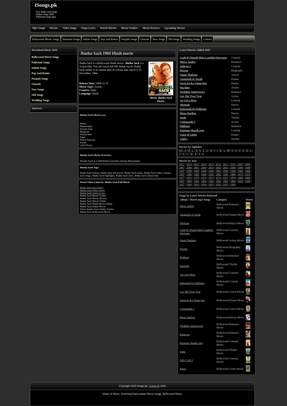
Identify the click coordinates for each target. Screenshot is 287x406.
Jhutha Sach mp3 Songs (91, 187)
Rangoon (184, 334)
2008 (247, 164)
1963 (211, 181)
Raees (183, 368)
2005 (196, 167)
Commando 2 (187, 308)
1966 (189, 181)
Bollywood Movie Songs (45, 39)
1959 (240, 181)
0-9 (181, 150)
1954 (203, 184)
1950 (233, 184)
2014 (203, 164)
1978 (247, 174)
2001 (225, 167)
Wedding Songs (191, 39)
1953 (211, 184)
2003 (211, 167)
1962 (218, 181)
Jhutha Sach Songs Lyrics (92, 193)
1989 (240, 171)
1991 (225, 171)
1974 (203, 177)
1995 (196, 171)
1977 (181, 177)
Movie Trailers (129, 28)
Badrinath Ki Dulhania (192, 283)
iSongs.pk (46, 5)
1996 (189, 171)
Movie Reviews (151, 28)
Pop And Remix (109, 39)
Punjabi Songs (129, 39)
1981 (225, 174)
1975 (196, 177)
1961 (225, 181)
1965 (196, 181)
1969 (240, 177)
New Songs (159, 39)
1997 (181, 171)
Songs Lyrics (88, 28)
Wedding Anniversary (191, 326)
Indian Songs (90, 39)
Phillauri (184, 257)
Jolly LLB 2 (186, 360)
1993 (211, 171)
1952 (218, 184)
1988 (247, 171)
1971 (225, 177)
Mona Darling (187, 317)
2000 (233, 167)
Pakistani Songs (71, 39)
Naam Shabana (188, 240)
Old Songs (174, 39)
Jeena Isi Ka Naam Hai (192, 300)
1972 (218, 177)
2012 (218, 164)
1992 (218, 171)
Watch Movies (108, 28)
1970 (233, 177)
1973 (211, 177)
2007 (181, 167)
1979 (240, 174)
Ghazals (144, 39)
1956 (189, 184)
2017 (181, 164)
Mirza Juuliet (187, 206)
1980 (233, 174)
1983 (211, 174)
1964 (203, 181)
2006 (189, 167)
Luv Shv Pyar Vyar (190, 291)
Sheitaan (184, 223)
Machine (184, 266)
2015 (196, 164)
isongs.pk (154, 386)
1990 (233, 171)
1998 (247, 167)
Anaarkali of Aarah (190, 214)
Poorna (183, 249)
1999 (240, 167)
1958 (247, 181)
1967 (181, 181)
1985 (196, 174)
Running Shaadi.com (191, 343)
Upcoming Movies (174, 28)
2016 (189, 164)
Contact (207, 39)
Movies (54, 28)
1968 (247, 177)
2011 (225, 164)
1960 (233, 181)
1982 (218, 174)
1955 (196, 184)
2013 (211, 164)
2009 (240, 164)
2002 (218, 167)
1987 (181, 174)
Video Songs (69, 28)
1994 (203, 171)
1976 (189, 177)
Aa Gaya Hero (187, 274)
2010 (232, 164)
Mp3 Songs (38, 28)
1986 (189, 174)
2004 (203, 167)
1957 (181, 184)
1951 (225, 184)
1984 (203, 174)
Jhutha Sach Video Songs (92, 190)
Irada (182, 351)
